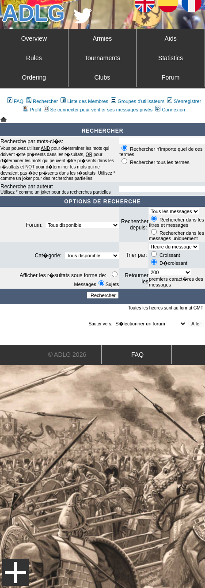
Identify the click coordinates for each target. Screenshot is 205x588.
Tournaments (102, 57)
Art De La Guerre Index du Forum (3, 119)
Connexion (170, 109)
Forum (170, 77)
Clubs (102, 77)
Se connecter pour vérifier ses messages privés (98, 109)
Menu (15, 572)
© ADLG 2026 (67, 354)
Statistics (170, 57)
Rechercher (42, 101)
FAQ (15, 101)
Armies (102, 38)
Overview (34, 38)
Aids (170, 38)
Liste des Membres (84, 101)
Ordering (34, 77)
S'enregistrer (184, 101)
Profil (32, 109)
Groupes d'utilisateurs (137, 101)
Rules (34, 57)
